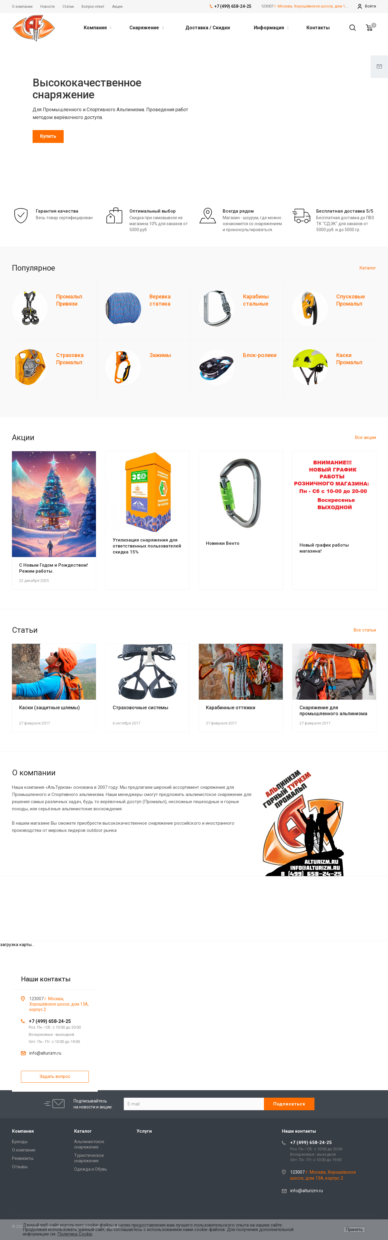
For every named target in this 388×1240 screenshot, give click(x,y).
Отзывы (20, 1166)
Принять (354, 1229)
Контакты (318, 27)
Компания (97, 27)
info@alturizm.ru (45, 1053)
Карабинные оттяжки (230, 707)
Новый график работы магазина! (324, 548)
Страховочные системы (140, 707)
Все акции (365, 437)
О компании (23, 1150)
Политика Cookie (74, 1234)
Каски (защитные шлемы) (49, 707)
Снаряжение (146, 27)
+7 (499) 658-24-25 (50, 1021)
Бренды (20, 1141)
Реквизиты (22, 1158)
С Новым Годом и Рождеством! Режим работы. (53, 568)
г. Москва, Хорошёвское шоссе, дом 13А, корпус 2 (320, 6)
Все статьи (365, 630)
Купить (48, 136)
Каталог (367, 268)
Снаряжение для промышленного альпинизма (333, 710)
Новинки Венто (222, 543)
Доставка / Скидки (207, 27)
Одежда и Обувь (90, 1169)
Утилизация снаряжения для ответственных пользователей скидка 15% (147, 546)
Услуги (144, 1131)
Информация (271, 27)
